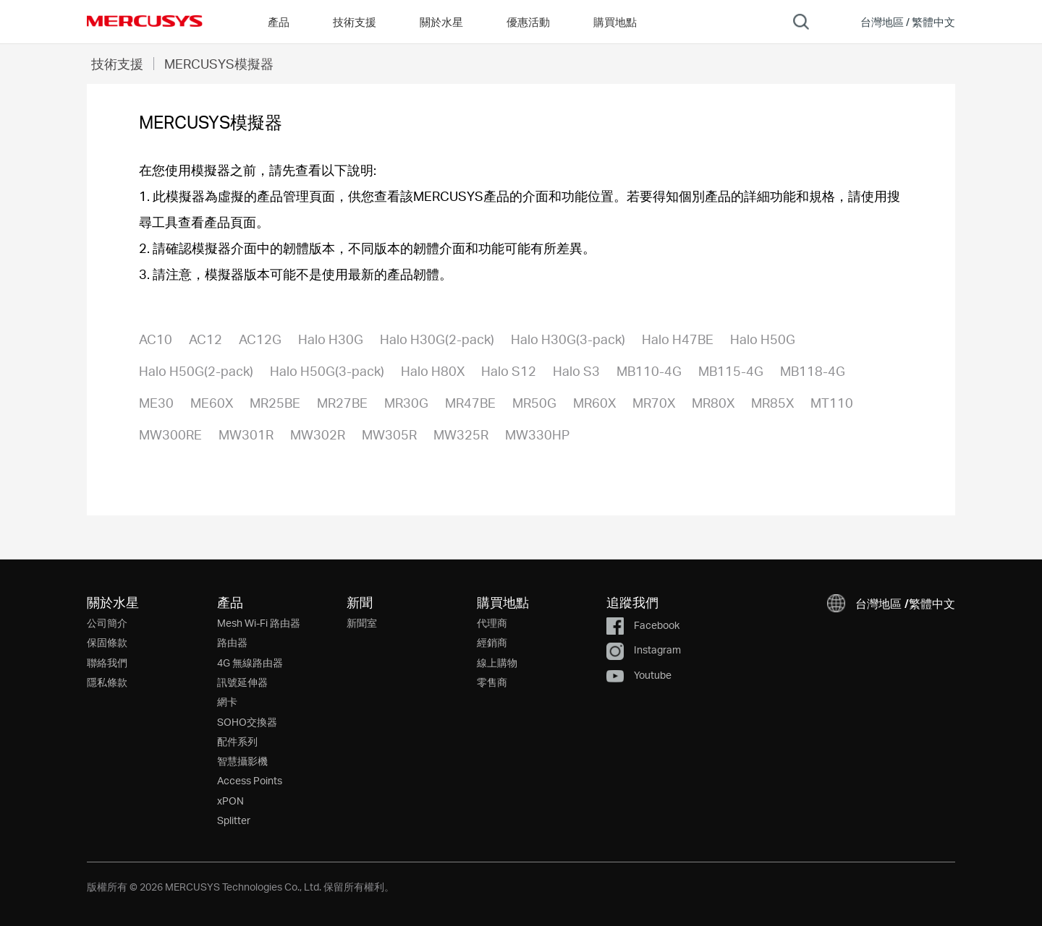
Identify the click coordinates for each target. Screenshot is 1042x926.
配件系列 (237, 741)
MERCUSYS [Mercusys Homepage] (145, 21)
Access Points (249, 780)
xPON (230, 800)
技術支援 (117, 63)
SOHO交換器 (247, 722)
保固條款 (107, 642)
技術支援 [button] (354, 21)
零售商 (492, 682)
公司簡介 (107, 623)
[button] (897, 21)
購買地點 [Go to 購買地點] (615, 21)
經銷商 (492, 642)
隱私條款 (107, 682)
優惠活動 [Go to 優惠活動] (528, 21)
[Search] (801, 21)
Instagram (643, 649)
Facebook (642, 625)
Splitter (233, 820)
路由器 (232, 642)
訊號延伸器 (242, 682)
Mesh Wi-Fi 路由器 (258, 623)
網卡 (227, 701)
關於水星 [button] (441, 21)
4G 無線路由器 (250, 662)
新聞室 (362, 623)
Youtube (639, 675)
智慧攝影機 (242, 761)
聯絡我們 (107, 662)
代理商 (492, 623)
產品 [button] (278, 21)
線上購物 (497, 662)
